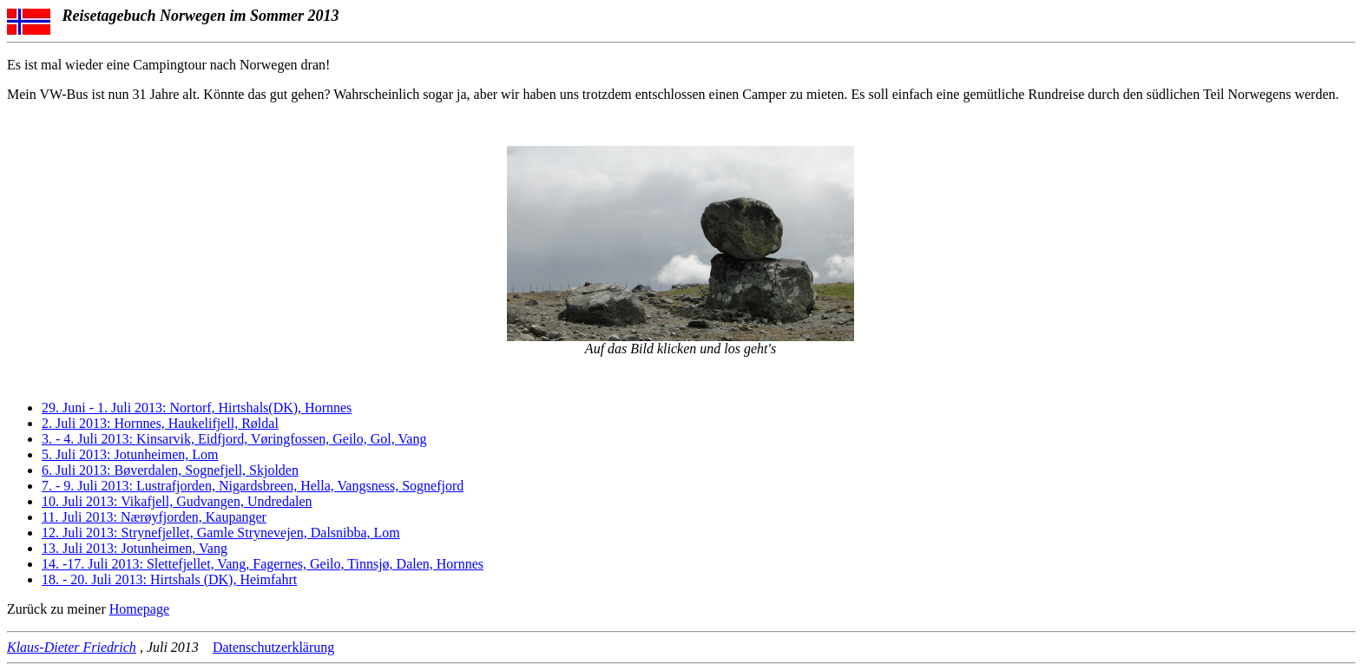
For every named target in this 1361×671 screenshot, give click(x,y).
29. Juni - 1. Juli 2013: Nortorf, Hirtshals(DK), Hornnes (197, 407)
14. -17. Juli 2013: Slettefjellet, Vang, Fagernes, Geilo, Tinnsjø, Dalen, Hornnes (262, 563)
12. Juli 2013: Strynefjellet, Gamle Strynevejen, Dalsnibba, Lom (221, 532)
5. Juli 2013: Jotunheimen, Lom (130, 454)
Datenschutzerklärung (273, 647)
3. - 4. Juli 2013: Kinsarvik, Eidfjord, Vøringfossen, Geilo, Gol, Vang (234, 438)
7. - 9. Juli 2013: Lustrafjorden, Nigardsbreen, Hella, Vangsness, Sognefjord (253, 485)
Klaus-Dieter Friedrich (71, 647)
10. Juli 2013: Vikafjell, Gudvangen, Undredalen (177, 501)
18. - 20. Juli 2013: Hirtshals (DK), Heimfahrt (169, 579)
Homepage (139, 609)
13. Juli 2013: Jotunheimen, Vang (134, 548)
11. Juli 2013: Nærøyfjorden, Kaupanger (154, 517)
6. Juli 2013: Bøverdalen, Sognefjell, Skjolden (170, 470)
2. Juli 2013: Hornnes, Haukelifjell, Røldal (160, 423)
